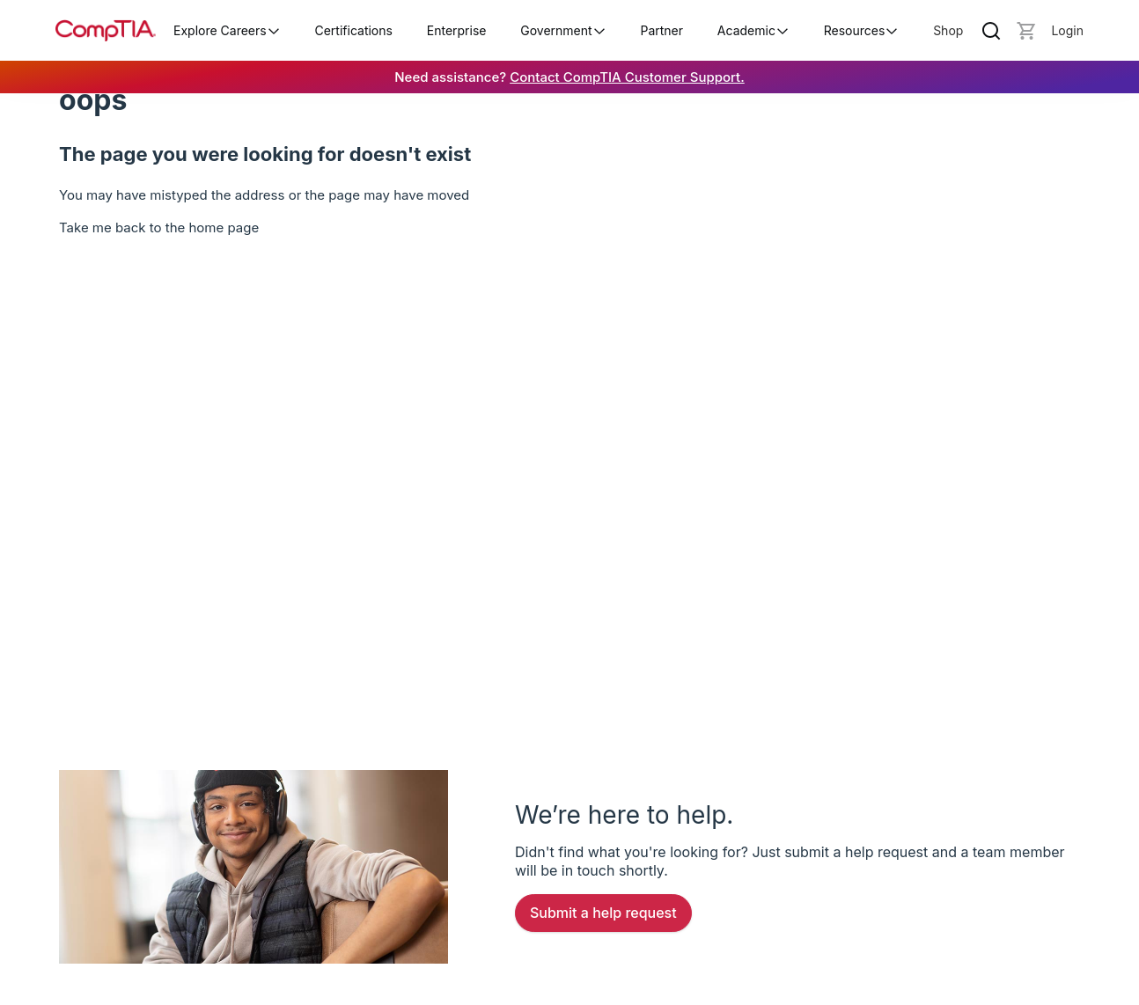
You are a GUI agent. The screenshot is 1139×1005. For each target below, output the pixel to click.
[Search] (991, 30)
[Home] (105, 30)
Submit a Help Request (603, 912)
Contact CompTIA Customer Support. (627, 77)
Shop (948, 30)
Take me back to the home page (159, 227)
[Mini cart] (1026, 30)
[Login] (1067, 30)
